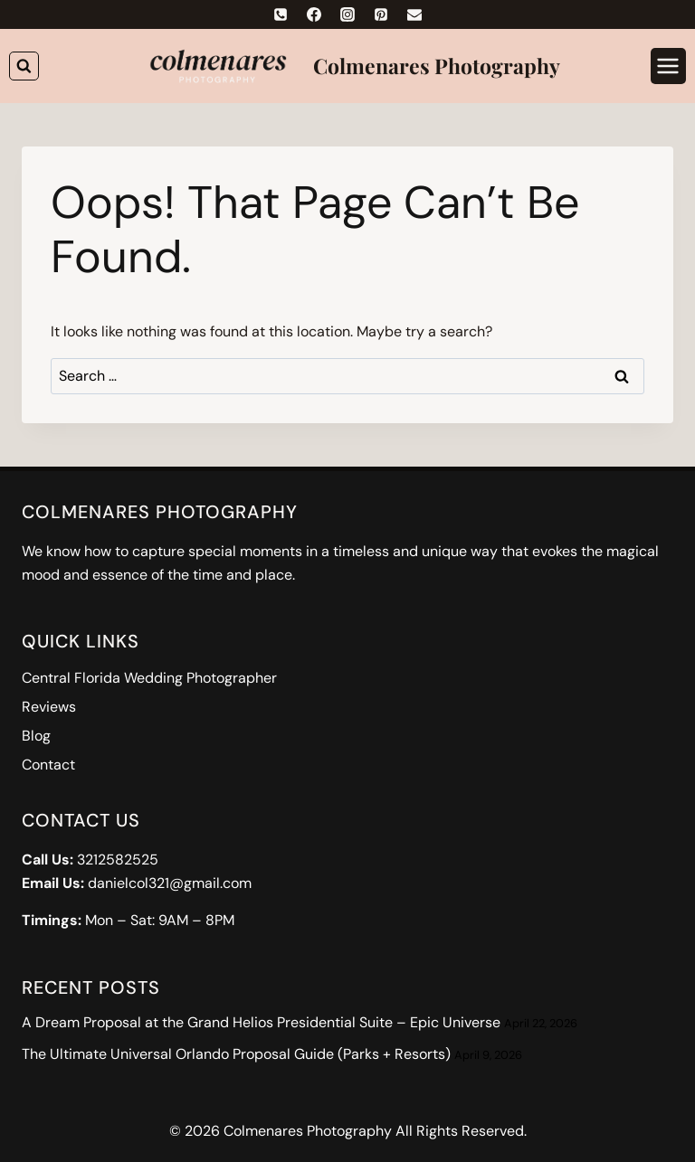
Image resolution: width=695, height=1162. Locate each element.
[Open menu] (668, 65)
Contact (48, 764)
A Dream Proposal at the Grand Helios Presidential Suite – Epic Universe (261, 1022)
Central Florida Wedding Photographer (149, 677)
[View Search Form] (24, 66)
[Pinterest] (381, 14)
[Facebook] (314, 14)
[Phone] (280, 14)
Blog (36, 735)
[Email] (414, 14)
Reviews (49, 706)
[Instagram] (347, 14)
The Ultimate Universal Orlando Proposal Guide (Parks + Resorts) (236, 1053)
